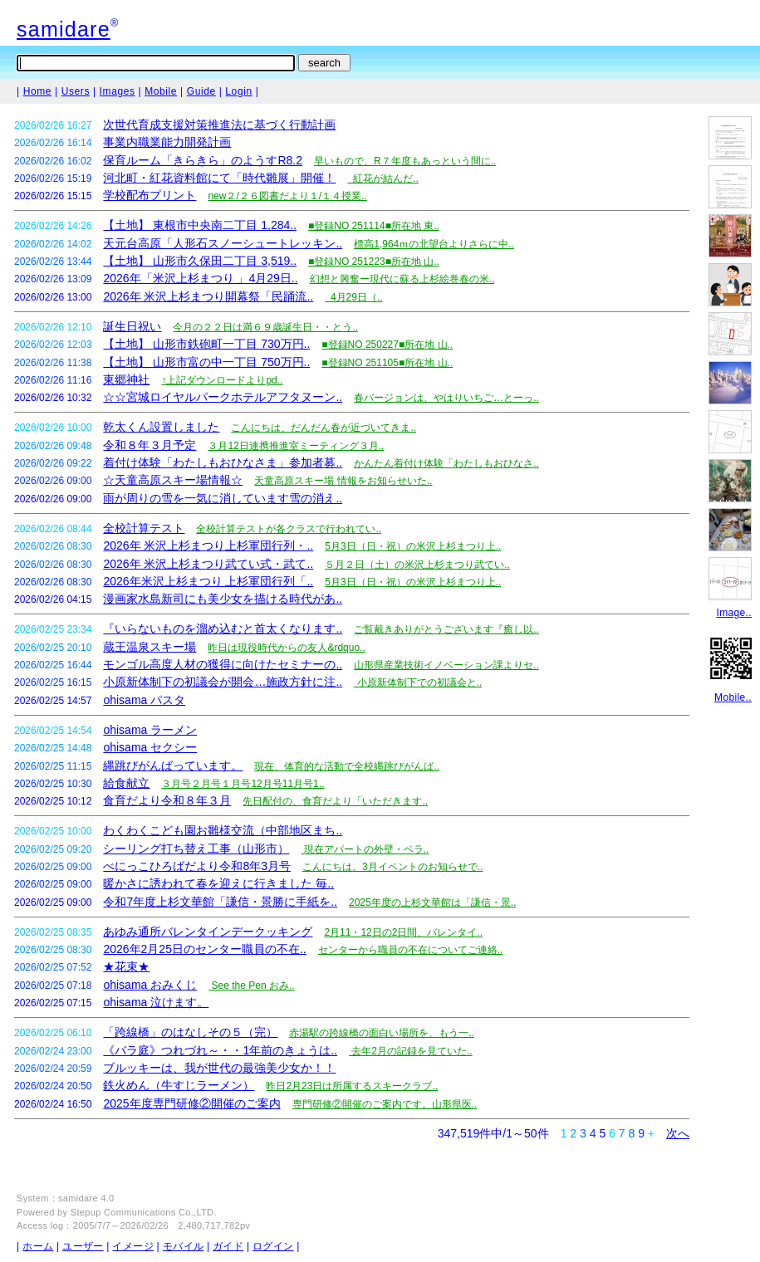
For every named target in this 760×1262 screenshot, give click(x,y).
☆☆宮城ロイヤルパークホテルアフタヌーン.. (222, 397)
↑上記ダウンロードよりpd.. (221, 380)
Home (37, 91)
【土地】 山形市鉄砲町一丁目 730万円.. (206, 343)
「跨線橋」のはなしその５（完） (190, 1032)
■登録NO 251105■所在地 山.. (387, 363)
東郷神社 (126, 379)
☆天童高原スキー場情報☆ (173, 480)
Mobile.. (733, 697)
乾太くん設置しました (161, 426)
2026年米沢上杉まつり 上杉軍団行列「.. (208, 581)
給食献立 (126, 783)
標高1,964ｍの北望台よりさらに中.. (434, 244)
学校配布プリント (149, 195)
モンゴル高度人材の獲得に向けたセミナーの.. (222, 664)
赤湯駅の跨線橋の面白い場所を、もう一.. (381, 1033)
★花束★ (126, 966)
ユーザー (82, 1246)
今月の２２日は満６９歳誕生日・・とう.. (265, 327)
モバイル (183, 1246)
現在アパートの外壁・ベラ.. (365, 849)
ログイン (273, 1246)
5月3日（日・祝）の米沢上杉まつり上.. (413, 546)
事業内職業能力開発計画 (167, 142)
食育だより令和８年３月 (167, 800)
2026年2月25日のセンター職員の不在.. (204, 949)
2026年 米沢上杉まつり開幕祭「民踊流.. (208, 296)
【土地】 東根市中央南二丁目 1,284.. (200, 225)
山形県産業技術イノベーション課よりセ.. (446, 665)
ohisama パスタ (144, 700)
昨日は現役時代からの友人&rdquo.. (286, 647)
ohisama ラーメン (150, 729)
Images (117, 91)
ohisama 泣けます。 (155, 1002)
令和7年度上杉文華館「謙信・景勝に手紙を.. (220, 901)
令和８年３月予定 (149, 445)
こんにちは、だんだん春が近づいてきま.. (323, 427)
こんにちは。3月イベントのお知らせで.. (392, 867)
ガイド (228, 1246)
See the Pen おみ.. (251, 985)
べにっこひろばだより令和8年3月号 (197, 866)
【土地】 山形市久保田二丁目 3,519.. (200, 260)
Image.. (734, 613)
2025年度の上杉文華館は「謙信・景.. (432, 902)
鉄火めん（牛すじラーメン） (178, 1085)
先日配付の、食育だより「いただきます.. (335, 801)
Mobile (161, 91)
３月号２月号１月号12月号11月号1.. (242, 784)
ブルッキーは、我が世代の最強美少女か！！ (219, 1067)
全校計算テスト (143, 528)
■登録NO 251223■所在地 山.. (373, 261)
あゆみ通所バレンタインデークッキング (207, 931)
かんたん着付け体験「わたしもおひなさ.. (446, 463)
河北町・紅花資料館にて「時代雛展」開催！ (219, 177)
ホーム (37, 1246)
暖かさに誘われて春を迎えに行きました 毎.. (218, 883)
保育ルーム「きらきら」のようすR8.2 (202, 160)
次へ (677, 1133)
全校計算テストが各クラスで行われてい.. (288, 529)
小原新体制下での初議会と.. (418, 682)
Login (238, 91)
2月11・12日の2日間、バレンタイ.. (403, 932)
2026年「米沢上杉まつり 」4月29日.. (200, 278)
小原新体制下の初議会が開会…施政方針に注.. (222, 681)
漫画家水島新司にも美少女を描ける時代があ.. (222, 598)
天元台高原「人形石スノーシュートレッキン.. (222, 243)
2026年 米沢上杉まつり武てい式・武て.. (208, 563)
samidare (63, 29)
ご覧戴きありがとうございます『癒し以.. (446, 629)
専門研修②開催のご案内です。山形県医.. (385, 1104)
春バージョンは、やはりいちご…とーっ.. (446, 398)
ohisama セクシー (150, 747)
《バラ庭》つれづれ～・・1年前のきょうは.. (220, 1050)
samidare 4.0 (86, 1198)
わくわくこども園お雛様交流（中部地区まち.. (222, 830)
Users (75, 91)
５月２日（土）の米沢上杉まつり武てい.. (417, 564)
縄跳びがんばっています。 (173, 765)
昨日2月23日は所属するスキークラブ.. (352, 1086)
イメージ (132, 1246)
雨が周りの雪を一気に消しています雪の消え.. (222, 498)
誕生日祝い (132, 326)
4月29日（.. (353, 297)
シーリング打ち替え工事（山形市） (196, 848)
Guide (201, 91)
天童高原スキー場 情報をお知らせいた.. (343, 481)
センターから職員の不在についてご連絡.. (410, 950)
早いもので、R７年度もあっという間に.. (405, 161)
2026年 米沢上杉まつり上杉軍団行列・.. (208, 545)
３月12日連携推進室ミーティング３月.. (296, 446)
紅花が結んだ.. (382, 178)
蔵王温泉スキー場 (149, 646)
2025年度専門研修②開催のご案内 (191, 1103)
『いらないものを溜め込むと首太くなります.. (222, 628)
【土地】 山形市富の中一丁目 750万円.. (206, 362)
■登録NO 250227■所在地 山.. (387, 344)
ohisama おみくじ (150, 984)
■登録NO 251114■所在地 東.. (373, 226)
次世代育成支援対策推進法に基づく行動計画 (219, 124)
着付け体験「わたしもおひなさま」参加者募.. (222, 462)
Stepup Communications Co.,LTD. (144, 1212)
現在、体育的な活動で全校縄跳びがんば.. (346, 766)
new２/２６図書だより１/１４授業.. (287, 196)
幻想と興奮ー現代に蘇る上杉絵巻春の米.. (402, 279)
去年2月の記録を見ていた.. (411, 1051)
